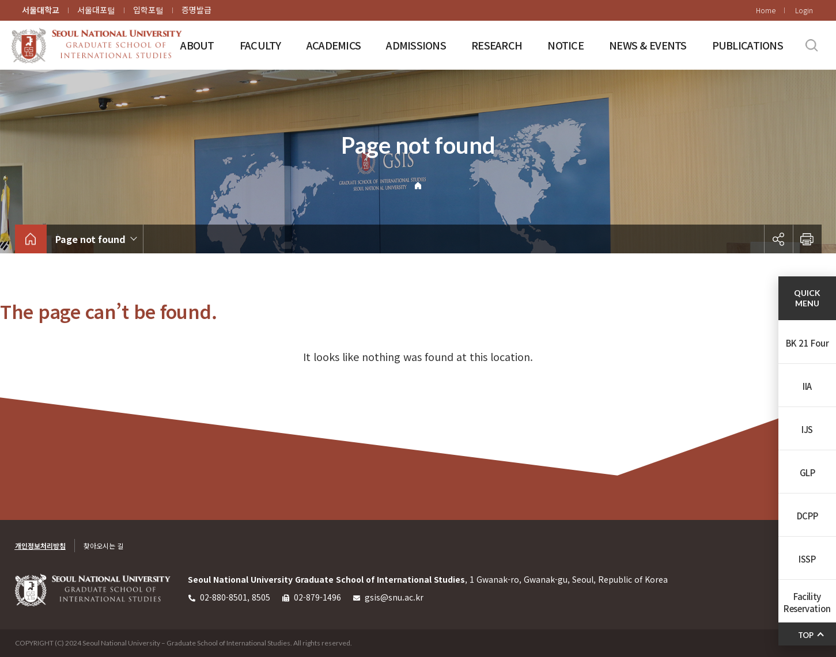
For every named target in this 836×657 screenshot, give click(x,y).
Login (804, 10)
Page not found (90, 239)
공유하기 (778, 239)
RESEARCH (496, 44)
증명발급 (196, 10)
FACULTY (260, 44)
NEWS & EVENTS (648, 44)
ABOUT (197, 44)
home (31, 239)
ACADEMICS (334, 44)
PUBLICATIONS (747, 44)
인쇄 (807, 239)
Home (766, 10)
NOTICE (565, 44)
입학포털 (148, 10)
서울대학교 (40, 10)
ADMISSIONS (416, 44)
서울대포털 (96, 10)
